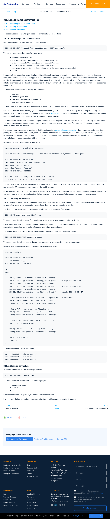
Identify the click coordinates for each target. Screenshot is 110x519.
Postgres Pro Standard (43, 437)
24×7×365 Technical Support (58, 464)
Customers (31, 497)
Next (102, 12)
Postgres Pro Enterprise (12, 463)
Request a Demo (98, 4)
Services (26, 4)
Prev (8, 12)
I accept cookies (96, 516)
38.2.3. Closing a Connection (14, 29)
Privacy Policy (98, 491)
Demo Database (9, 500)
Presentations (32, 474)
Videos (29, 471)
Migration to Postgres (59, 467)
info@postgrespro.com (59, 499)
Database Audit (56, 473)
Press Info (31, 506)
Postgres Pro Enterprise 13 (18, 437)
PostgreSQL (62, 437)
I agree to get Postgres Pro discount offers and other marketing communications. (89, 497)
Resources (60, 4)
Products (38, 4)
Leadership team (33, 492)
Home (93, 12)
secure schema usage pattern (66, 128)
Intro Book (7, 497)
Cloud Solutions (9, 468)
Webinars (30, 468)
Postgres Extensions (11, 471)
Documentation (33, 465)
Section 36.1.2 (56, 112)
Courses (49, 4)
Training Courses (9, 494)
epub (9, 415)
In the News (31, 500)
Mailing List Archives (10, 503)
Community (74, 4)
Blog (28, 463)
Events (5, 492)
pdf (22, 415)
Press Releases (32, 503)
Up (15, 12)
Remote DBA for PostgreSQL (56, 477)
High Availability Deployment (61, 470)
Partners (30, 494)
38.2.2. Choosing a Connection (15, 27)
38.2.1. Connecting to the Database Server (19, 24)
